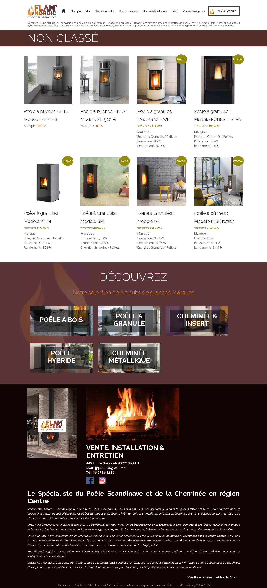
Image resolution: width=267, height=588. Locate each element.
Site (190, 585)
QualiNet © (204, 585)
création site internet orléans (171, 585)
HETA (42, 126)
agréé (195, 585)
